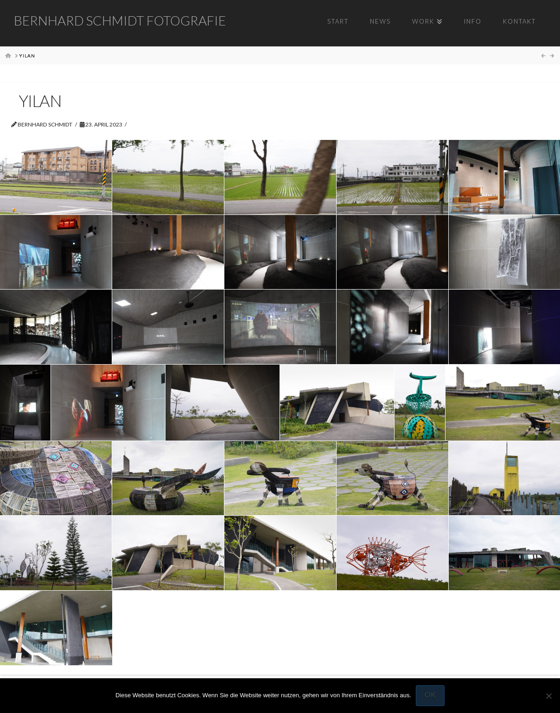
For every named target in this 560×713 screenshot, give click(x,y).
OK (430, 694)
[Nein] (548, 695)
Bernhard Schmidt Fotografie (120, 20)
